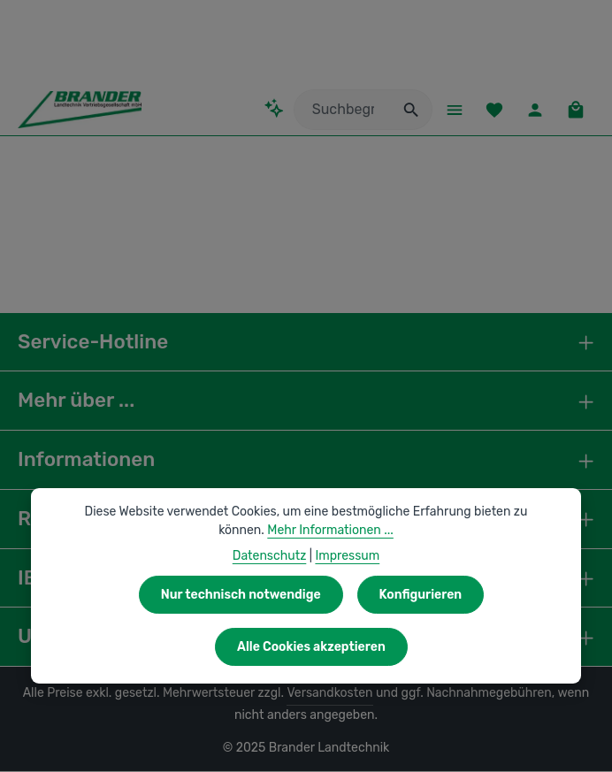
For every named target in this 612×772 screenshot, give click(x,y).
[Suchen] (407, 110)
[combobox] (338, 110)
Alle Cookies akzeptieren (312, 646)
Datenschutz (270, 555)
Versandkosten (316, 694)
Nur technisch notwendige (241, 594)
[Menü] (451, 110)
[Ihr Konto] (534, 110)
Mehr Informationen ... (306, 530)
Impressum (345, 555)
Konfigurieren (418, 594)
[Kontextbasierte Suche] (270, 109)
